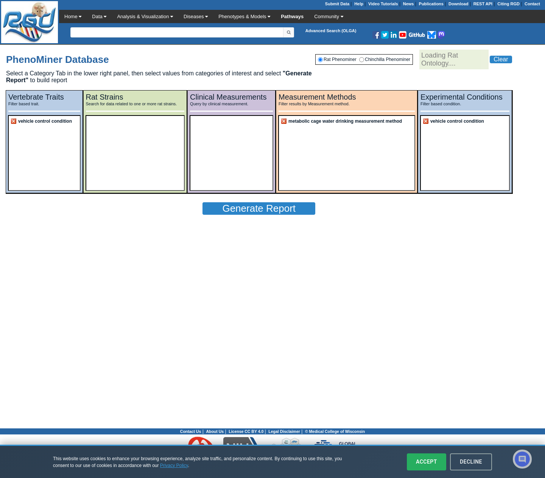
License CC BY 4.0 (246, 431)
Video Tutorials (383, 4)
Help (358, 4)
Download (458, 4)
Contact (532, 4)
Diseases (196, 16)
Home (72, 16)
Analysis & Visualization (145, 16)
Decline (471, 462)
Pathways (292, 16)
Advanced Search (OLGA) (330, 30)
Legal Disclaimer (284, 431)
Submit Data (337, 4)
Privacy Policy (174, 465)
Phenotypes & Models (244, 16)
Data (99, 16)
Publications (431, 4)
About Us (215, 431)
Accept (426, 462)
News (408, 4)
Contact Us (190, 431)
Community (328, 16)
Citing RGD (508, 4)
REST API (482, 4)
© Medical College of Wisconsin (335, 431)
